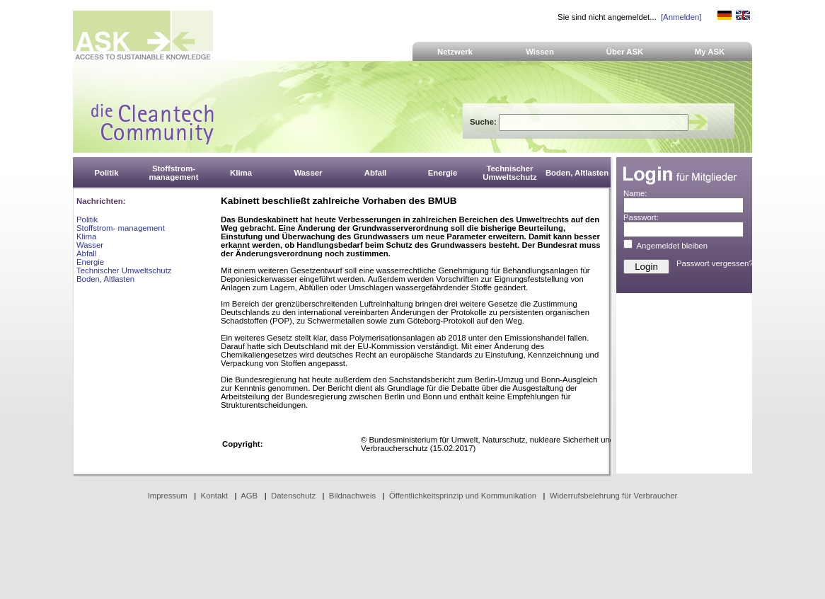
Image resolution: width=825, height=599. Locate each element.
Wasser (89, 245)
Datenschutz (293, 495)
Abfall (86, 253)
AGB (249, 495)
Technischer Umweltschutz (123, 270)
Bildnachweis (352, 495)
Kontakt (215, 495)
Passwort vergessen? (715, 263)
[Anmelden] (681, 17)
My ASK (710, 51)
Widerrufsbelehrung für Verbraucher (614, 495)
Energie (90, 262)
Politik (87, 219)
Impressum (168, 495)
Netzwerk (455, 51)
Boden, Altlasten (105, 279)
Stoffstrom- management (120, 228)
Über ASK (625, 51)
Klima (86, 236)
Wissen (540, 51)
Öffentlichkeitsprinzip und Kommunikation (462, 495)
